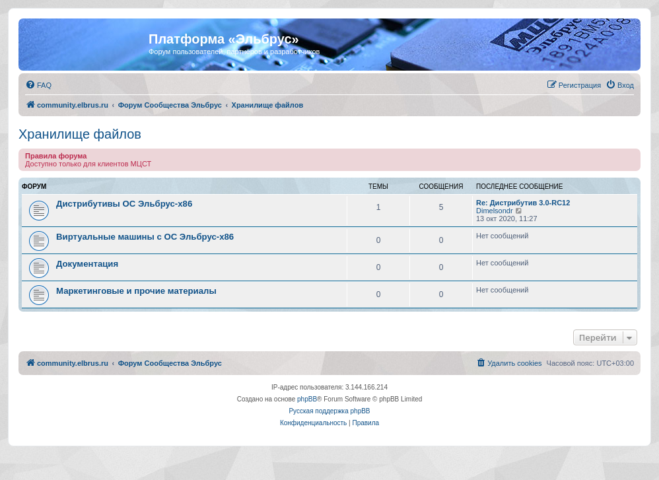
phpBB (307, 399)
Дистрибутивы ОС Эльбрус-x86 (124, 204)
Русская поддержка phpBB (329, 411)
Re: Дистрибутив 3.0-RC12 (523, 203)
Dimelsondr (494, 211)
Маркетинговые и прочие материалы (136, 291)
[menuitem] (38, 85)
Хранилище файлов (79, 134)
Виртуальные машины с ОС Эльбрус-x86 (145, 237)
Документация (87, 264)
